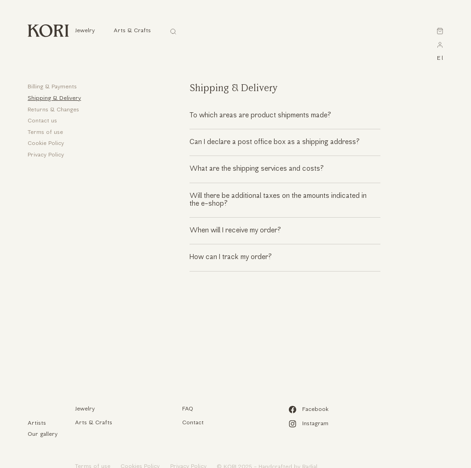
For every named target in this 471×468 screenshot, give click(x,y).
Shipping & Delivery (54, 98)
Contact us (42, 121)
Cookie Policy (46, 143)
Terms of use (45, 132)
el (440, 58)
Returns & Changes (53, 110)
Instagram (308, 424)
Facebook (308, 409)
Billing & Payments (52, 87)
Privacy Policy (46, 155)
